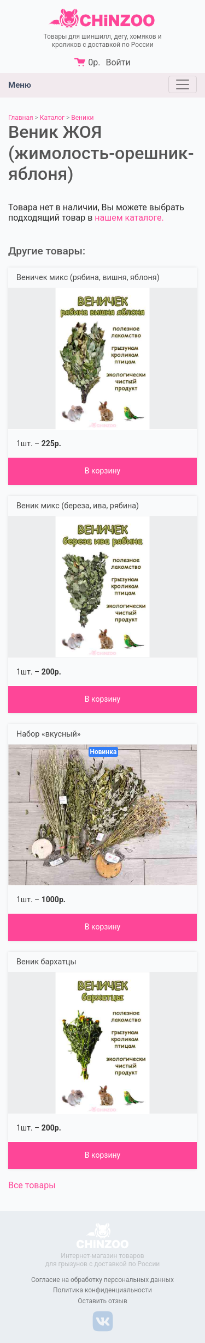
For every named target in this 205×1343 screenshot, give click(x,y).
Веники (82, 117)
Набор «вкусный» (48, 734)
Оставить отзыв (102, 1301)
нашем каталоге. (129, 217)
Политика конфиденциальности (102, 1290)
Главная (20, 117)
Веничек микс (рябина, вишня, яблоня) (88, 277)
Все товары (32, 1185)
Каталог (52, 117)
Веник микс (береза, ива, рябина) (77, 506)
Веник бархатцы (46, 962)
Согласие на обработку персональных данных (102, 1280)
